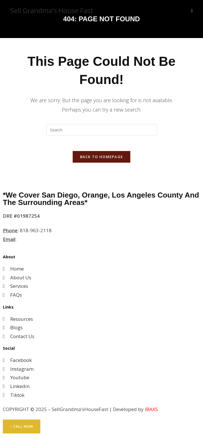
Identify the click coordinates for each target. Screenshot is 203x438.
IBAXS (151, 411)
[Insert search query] (101, 129)
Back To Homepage (101, 158)
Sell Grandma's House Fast (51, 10)
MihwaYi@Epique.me (42, 240)
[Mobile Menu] (192, 10)
